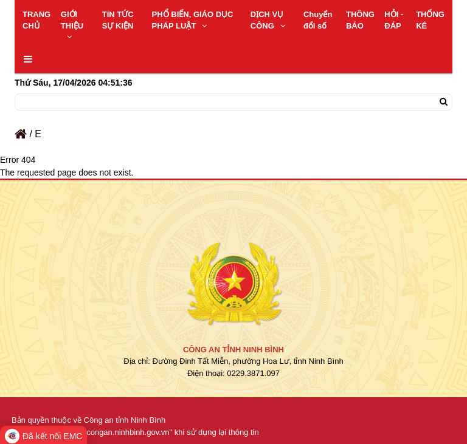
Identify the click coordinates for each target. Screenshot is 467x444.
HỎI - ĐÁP (393, 20)
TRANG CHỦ (36, 20)
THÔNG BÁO (360, 20)
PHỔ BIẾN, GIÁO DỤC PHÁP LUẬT (193, 20)
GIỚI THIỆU (72, 25)
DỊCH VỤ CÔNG (268, 20)
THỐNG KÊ (430, 20)
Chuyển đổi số (317, 20)
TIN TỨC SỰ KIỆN (118, 20)
